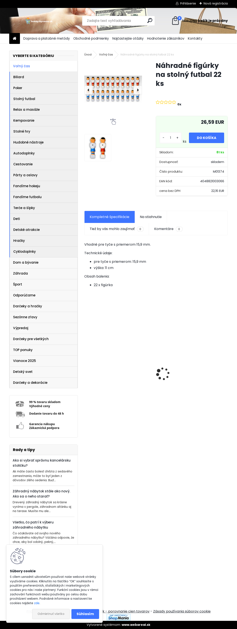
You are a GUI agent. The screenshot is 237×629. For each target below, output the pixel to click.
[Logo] (38, 20)
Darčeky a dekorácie (30, 382)
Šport (17, 284)
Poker (17, 88)
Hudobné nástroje (28, 142)
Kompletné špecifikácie (109, 216)
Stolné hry (21, 131)
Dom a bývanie (25, 262)
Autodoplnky (24, 153)
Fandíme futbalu (27, 197)
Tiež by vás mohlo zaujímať (117, 229)
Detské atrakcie (26, 229)
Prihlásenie (188, 3)
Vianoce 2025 (24, 361)
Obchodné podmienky (91, 38)
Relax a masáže (26, 109)
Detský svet (23, 371)
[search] (149, 20)
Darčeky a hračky (27, 306)
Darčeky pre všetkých (31, 339)
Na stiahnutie (151, 216)
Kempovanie (23, 120)
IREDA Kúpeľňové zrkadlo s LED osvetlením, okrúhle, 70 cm (112, 388)
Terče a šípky (24, 208)
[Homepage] (14, 38)
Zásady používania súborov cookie (182, 611)
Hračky (19, 240)
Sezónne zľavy (25, 317)
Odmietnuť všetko (51, 614)
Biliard (18, 77)
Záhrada (20, 273)
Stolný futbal (24, 99)
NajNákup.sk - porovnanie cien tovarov (116, 611)
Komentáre (168, 229)
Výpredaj (20, 328)
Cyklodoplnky (24, 251)
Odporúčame (24, 295)
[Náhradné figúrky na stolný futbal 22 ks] (113, 90)
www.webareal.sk (136, 625)
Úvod (88, 54)
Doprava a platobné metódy (46, 38)
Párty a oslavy (25, 175)
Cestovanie (23, 164)
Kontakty (195, 38)
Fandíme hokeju (26, 186)
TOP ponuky (23, 350)
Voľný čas (21, 66)
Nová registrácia (216, 3)
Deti (16, 219)
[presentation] (88, 90)
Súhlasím (85, 613)
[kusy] (170, 138)
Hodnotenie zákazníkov (165, 38)
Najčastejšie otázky (128, 38)
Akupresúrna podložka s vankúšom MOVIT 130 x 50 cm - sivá (190, 385)
